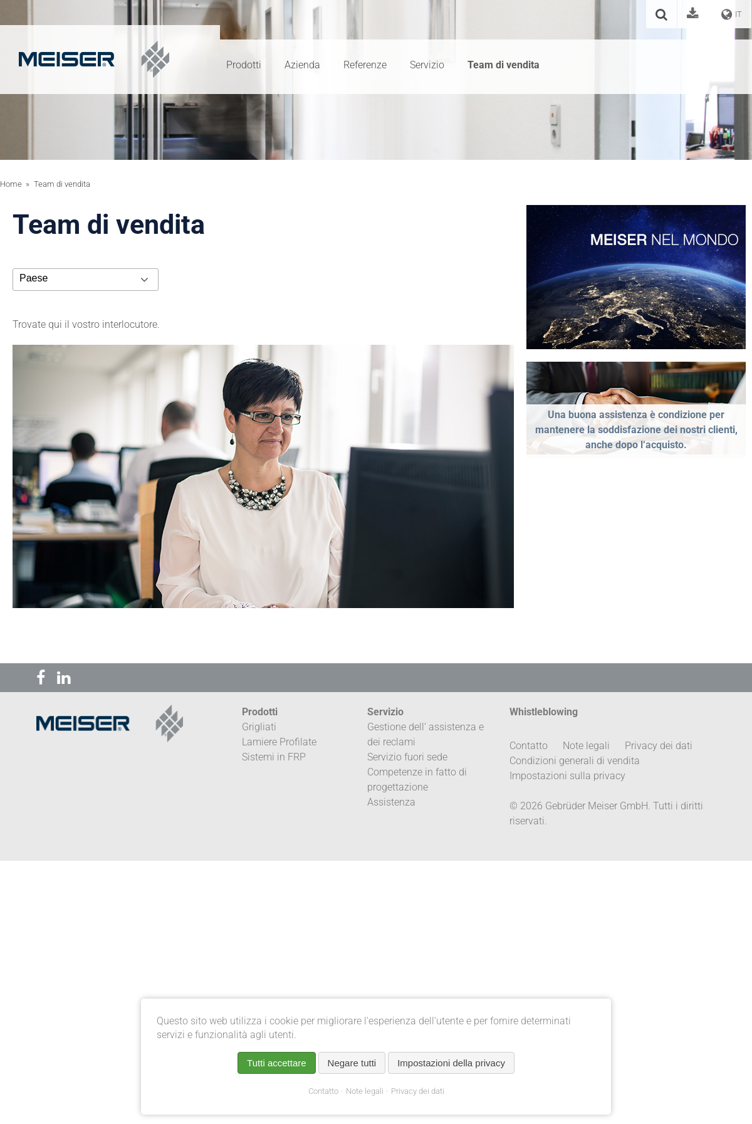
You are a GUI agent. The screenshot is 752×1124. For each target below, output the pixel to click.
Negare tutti (352, 1063)
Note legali (365, 1091)
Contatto (323, 1091)
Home (11, 184)
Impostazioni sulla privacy (567, 776)
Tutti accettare (276, 1063)
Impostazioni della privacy (451, 1063)
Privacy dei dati (417, 1091)
